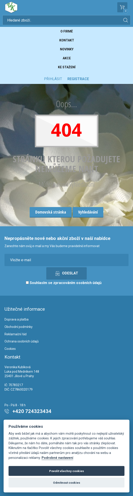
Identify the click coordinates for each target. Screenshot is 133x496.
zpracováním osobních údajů (77, 283)
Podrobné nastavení (57, 458)
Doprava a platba (16, 319)
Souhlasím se (64, 283)
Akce (67, 58)
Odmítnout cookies (66, 482)
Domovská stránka (50, 212)
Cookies (10, 349)
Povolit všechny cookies (66, 471)
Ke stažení (66, 67)
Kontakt (66, 40)
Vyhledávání (88, 212)
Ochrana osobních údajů (21, 341)
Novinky (66, 49)
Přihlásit (53, 79)
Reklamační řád (15, 334)
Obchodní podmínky (18, 327)
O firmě (66, 31)
